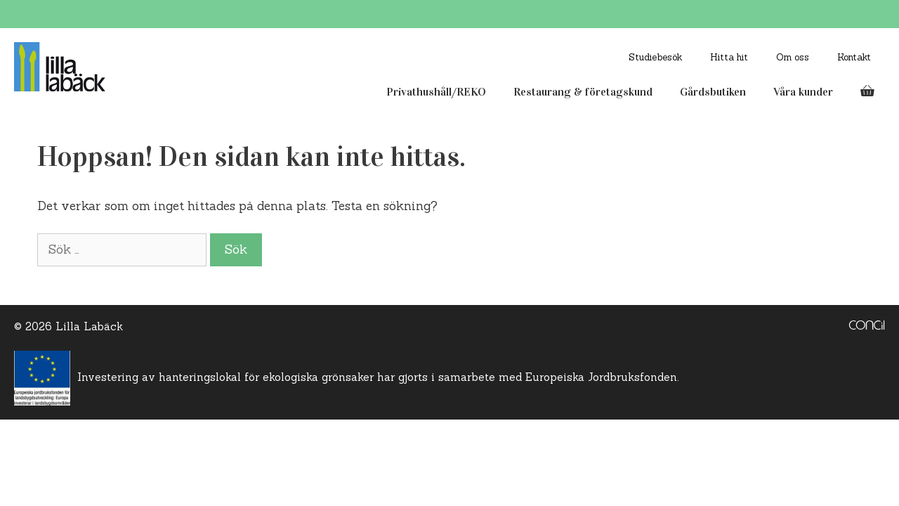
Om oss (792, 57)
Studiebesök (655, 57)
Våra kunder (803, 91)
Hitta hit (729, 57)
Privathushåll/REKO (436, 91)
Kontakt (854, 57)
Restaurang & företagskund (582, 91)
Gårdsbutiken (713, 91)
